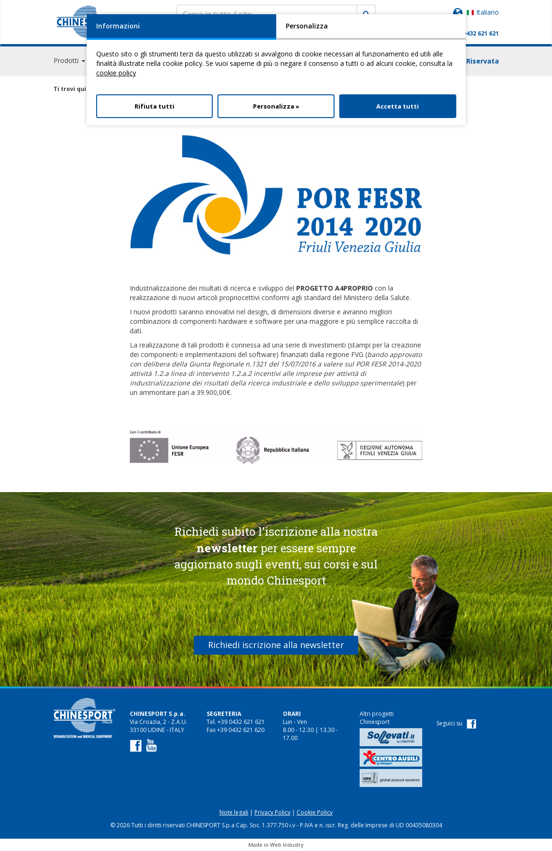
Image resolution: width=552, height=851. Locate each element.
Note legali (233, 812)
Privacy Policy (272, 812)
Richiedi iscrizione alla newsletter (276, 644)
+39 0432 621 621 (475, 33)
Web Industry (287, 844)
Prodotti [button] (69, 61)
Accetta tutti (397, 106)
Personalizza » (276, 106)
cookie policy (116, 72)
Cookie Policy (315, 812)
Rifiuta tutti (154, 106)
